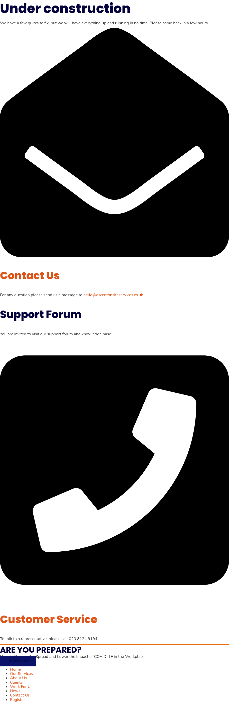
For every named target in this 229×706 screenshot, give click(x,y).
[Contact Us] (114, 256)
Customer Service (48, 619)
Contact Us (30, 275)
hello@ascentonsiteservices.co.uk (113, 295)
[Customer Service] (114, 599)
